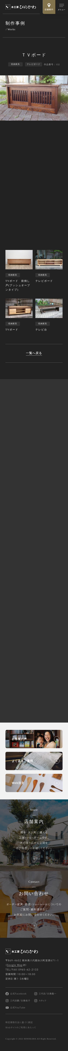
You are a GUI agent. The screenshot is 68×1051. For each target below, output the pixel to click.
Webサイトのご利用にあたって (20, 1028)
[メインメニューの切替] (61, 7)
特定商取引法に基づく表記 (19, 1023)
